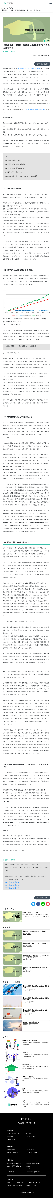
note (8, 1169)
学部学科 (10, 1136)
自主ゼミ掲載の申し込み (14, 1185)
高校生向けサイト (12, 1172)
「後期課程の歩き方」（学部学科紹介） (29, 68)
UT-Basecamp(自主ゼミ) (33, 1172)
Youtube (28, 1169)
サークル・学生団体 (13, 1133)
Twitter (28, 1166)
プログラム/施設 (31, 1136)
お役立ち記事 (11, 1139)
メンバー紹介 (30, 1150)
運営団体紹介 (11, 1150)
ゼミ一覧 (28, 1133)
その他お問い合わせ (32, 1185)
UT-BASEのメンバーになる (34, 1182)
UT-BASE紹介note (31, 1152)
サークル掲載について (13, 1152)
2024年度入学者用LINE (12, 885)
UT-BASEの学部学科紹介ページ (35, 109)
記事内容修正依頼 (42, 64)
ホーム (3, 8)
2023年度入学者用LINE (12, 882)
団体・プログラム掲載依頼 (15, 1182)
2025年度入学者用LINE (12, 888)
